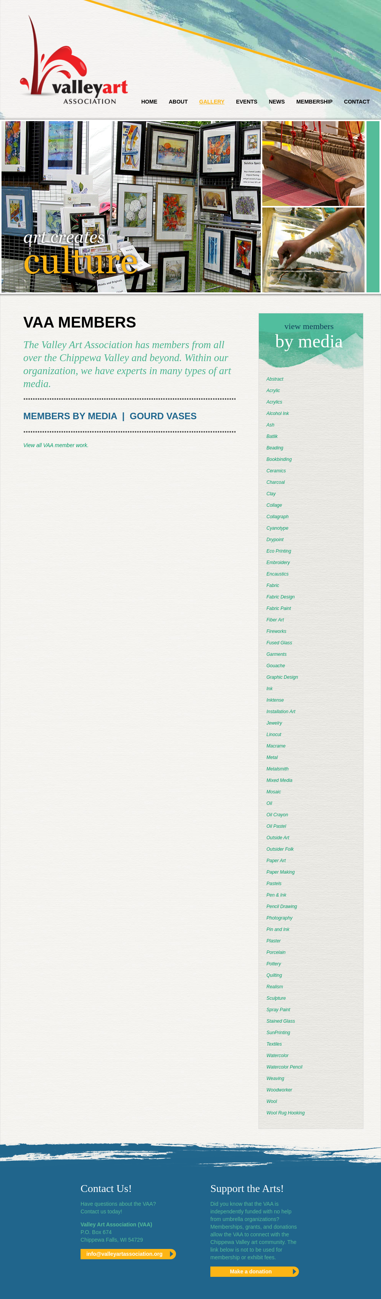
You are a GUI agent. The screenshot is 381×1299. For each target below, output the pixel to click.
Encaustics (277, 574)
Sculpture (276, 998)
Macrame (276, 746)
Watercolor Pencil (284, 1067)
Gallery (211, 101)
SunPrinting (278, 1032)
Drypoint (275, 539)
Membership (314, 101)
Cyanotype (277, 528)
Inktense (275, 700)
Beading (274, 448)
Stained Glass (280, 1021)
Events (246, 101)
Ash (270, 425)
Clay (271, 493)
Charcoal (275, 482)
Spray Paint (278, 1009)
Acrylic (273, 390)
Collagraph (277, 516)
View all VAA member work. (56, 445)
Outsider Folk (280, 849)
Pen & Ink (276, 895)
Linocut (273, 734)
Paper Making (280, 872)
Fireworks (276, 631)
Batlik (272, 436)
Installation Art (280, 711)
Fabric (272, 585)
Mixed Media (279, 780)
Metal (272, 757)
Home (149, 101)
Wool (271, 1101)
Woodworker (279, 1090)
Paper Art (276, 860)
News (277, 101)
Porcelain (276, 952)
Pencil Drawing (281, 906)
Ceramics (276, 471)
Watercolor (277, 1055)
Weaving (275, 1078)
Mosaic (273, 792)
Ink (269, 688)
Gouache (275, 665)
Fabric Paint (278, 608)
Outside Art (277, 837)
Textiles (274, 1044)
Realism (274, 986)
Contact (357, 101)
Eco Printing (278, 551)
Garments (276, 654)
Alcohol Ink (277, 413)
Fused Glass (279, 642)
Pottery (273, 964)
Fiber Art (275, 620)
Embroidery (278, 562)
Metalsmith (277, 769)
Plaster (273, 941)
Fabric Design (280, 597)
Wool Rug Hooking (285, 1113)
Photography (279, 918)
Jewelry (274, 723)
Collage (274, 505)
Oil (269, 803)
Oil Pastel (276, 826)
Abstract (274, 379)
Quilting (274, 975)
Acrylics (274, 402)
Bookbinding (279, 459)
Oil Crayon (277, 814)
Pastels (273, 883)
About (178, 101)
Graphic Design (282, 677)
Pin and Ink (277, 929)
